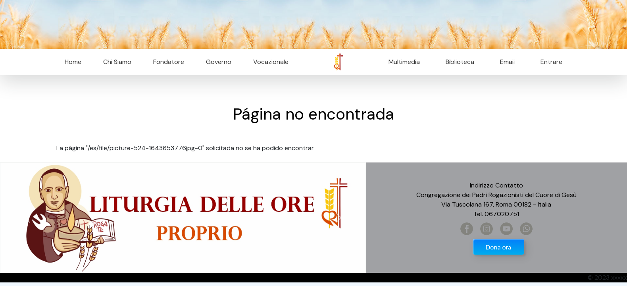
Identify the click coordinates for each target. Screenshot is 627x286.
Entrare (551, 62)
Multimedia (404, 62)
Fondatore (168, 62)
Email (505, 62)
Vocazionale (270, 62)
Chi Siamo (117, 62)
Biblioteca (460, 62)
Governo (218, 62)
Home (73, 62)
